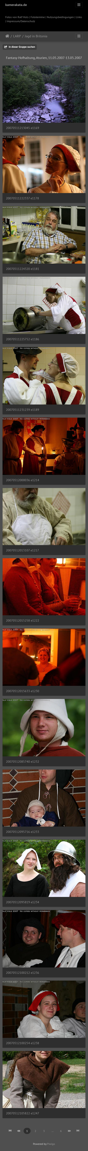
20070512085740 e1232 (22, 761)
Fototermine (38, 17)
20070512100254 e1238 (22, 1043)
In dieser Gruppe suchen (19, 46)
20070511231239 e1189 (22, 409)
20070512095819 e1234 (22, 902)
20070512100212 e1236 (22, 972)
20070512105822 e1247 (22, 1113)
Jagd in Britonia (36, 36)
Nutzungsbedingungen (60, 17)
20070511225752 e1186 (22, 339)
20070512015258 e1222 (22, 620)
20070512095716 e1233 (22, 832)
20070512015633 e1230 (22, 691)
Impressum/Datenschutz (21, 21)
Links (79, 17)
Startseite (7, 36)
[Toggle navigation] (79, 4)
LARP (17, 36)
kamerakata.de (16, 5)
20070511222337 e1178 (22, 198)
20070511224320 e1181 (22, 269)
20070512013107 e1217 (22, 550)
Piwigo (51, 1144)
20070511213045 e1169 (22, 128)
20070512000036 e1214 (22, 480)
